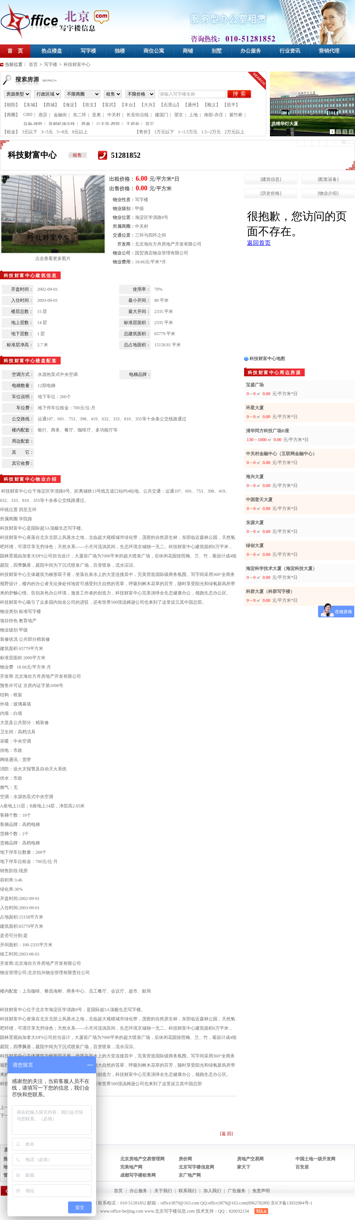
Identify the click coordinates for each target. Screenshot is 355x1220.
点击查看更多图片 (53, 258)
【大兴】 (148, 104)
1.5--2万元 (211, 131)
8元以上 (80, 131)
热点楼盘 (51, 51)
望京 (178, 114)
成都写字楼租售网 (138, 1175)
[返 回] (226, 1133)
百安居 (302, 1167)
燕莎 (42, 114)
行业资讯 (290, 51)
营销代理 (329, 51)
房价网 (185, 1158)
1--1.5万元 (187, 131)
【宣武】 (109, 104)
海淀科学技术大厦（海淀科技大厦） (281, 568)
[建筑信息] (271, 179)
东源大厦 (255, 522)
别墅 (217, 51)
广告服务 (237, 1190)
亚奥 (96, 114)
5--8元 (62, 131)
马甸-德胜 (33, 124)
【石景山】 (170, 104)
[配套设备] (328, 179)
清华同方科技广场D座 (267, 430)
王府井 (132, 124)
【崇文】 (89, 104)
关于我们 (163, 1190)
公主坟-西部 (108, 124)
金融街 (60, 114)
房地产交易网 (250, 1158)
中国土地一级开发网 (315, 1158)
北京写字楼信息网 (196, 1167)
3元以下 (29, 131)
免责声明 (261, 1190)
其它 (149, 124)
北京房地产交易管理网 (142, 1158)
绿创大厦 (255, 545)
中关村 (114, 114)
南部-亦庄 (213, 114)
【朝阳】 (11, 104)
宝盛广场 (255, 384)
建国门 (161, 114)
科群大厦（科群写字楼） (270, 591)
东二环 (79, 114)
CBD (28, 114)
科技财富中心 (77, 64)
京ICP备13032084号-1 (291, 1203)
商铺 (188, 51)
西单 (85, 124)
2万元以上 (234, 131)
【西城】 (50, 104)
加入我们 (212, 1190)
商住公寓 (153, 51)
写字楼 (88, 51)
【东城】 (31, 104)
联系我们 (187, 1190)
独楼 (120, 51)
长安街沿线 (137, 114)
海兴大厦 (255, 476)
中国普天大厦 (259, 499)
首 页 (15, 51)
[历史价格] (271, 193)
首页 (33, 64)
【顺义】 (211, 104)
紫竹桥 (236, 114)
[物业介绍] (328, 193)
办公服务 (250, 51)
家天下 (243, 1167)
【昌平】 (231, 104)
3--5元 (47, 131)
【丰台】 (129, 104)
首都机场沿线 (61, 124)
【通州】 (192, 104)
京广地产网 (190, 1175)
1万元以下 (164, 131)
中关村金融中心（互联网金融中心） (281, 453)
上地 (193, 114)
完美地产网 (131, 1167)
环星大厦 (255, 407)
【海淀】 (70, 104)
